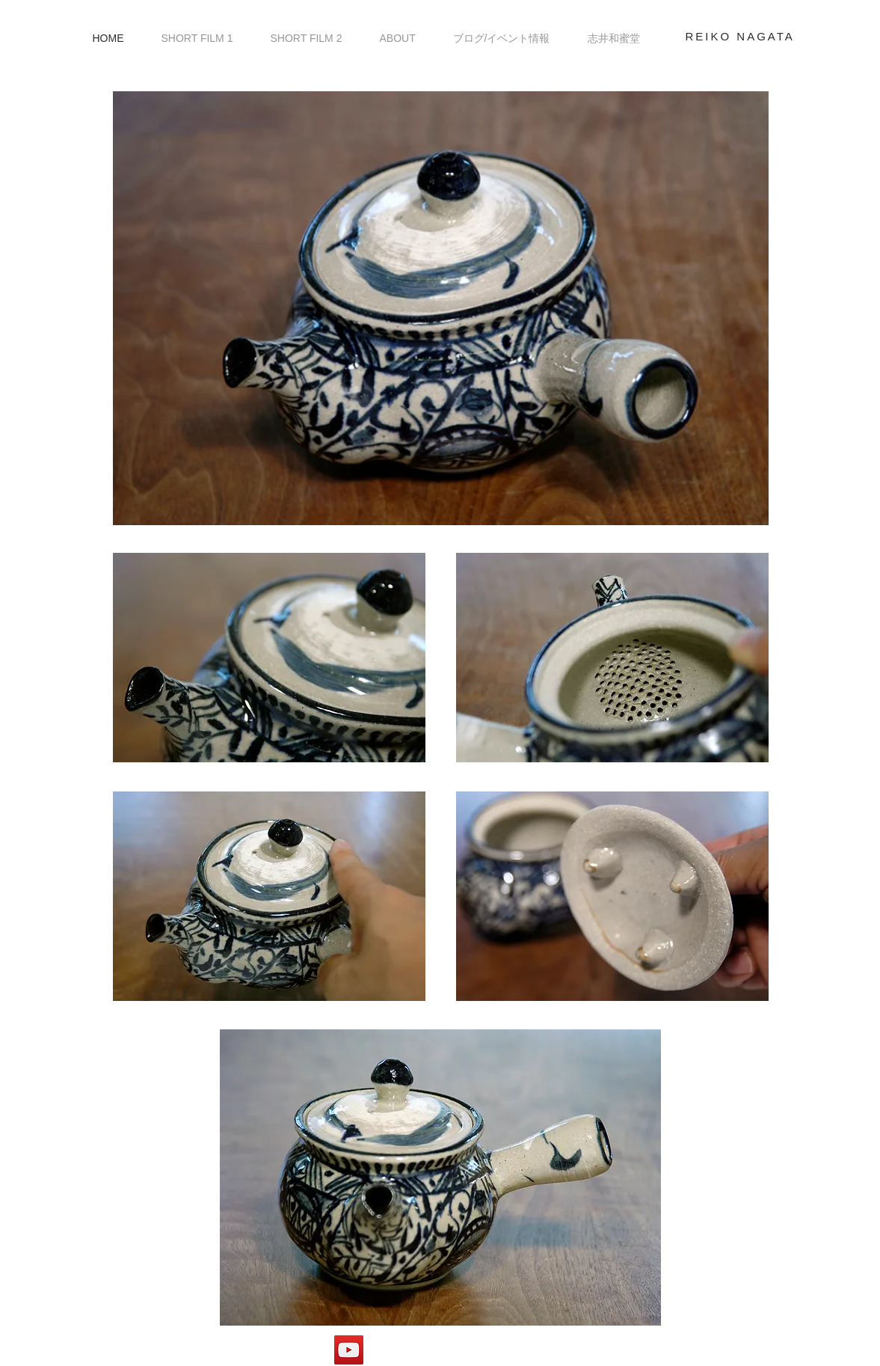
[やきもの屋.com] (348, 1350)
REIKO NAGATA (740, 36)
